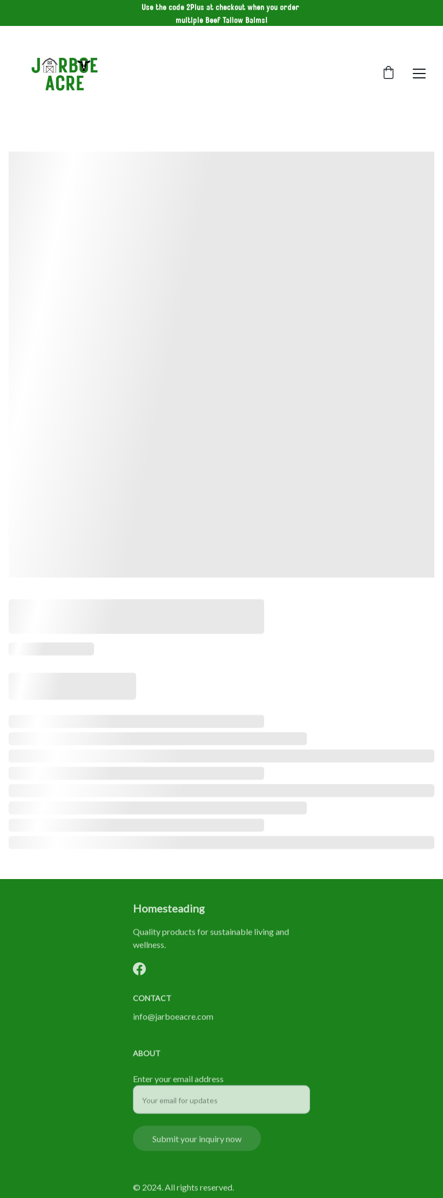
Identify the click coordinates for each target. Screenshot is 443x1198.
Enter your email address (178, 1085)
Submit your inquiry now (196, 1145)
